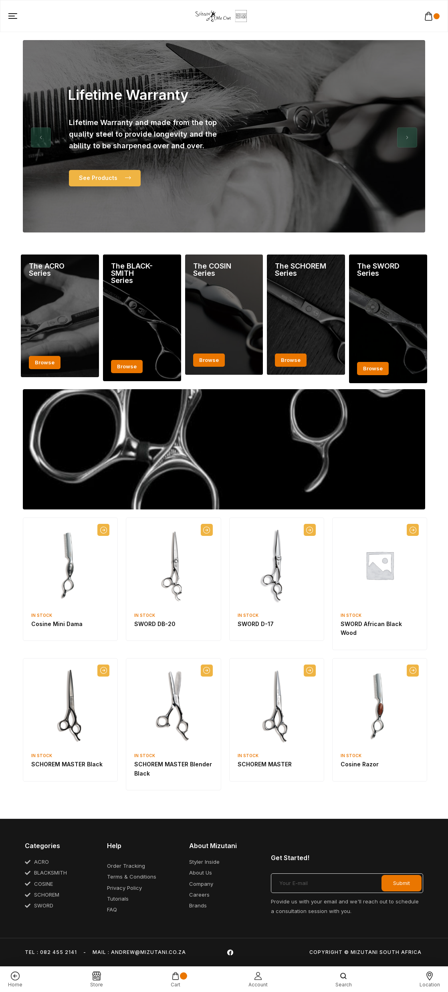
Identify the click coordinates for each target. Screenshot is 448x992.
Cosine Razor (360, 764)
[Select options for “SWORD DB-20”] (207, 530)
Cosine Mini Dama (57, 623)
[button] (41, 137)
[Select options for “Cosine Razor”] (413, 671)
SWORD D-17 (256, 623)
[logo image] (221, 15)
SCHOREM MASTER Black (67, 764)
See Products (105, 177)
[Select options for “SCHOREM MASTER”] (310, 671)
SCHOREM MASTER (265, 764)
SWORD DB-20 (155, 623)
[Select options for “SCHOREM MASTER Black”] (103, 671)
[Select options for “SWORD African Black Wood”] (413, 530)
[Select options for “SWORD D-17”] (310, 530)
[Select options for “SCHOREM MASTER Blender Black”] (207, 671)
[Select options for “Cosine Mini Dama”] (103, 530)
